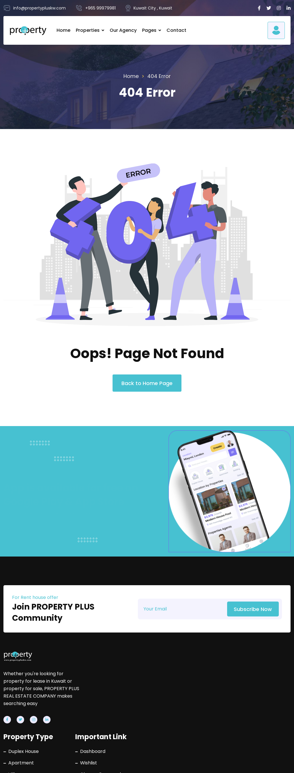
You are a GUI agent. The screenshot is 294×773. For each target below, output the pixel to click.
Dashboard (182, 670)
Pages (149, 30)
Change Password (189, 693)
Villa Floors (115, 716)
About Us (179, 704)
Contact (176, 30)
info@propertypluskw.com (266, 687)
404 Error (159, 76)
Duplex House (119, 670)
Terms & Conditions (268, 763)
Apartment (116, 681)
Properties (87, 30)
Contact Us (182, 716)
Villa (108, 693)
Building (112, 704)
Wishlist (178, 681)
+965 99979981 (261, 670)
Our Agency (122, 30)
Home (63, 30)
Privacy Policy (213, 763)
